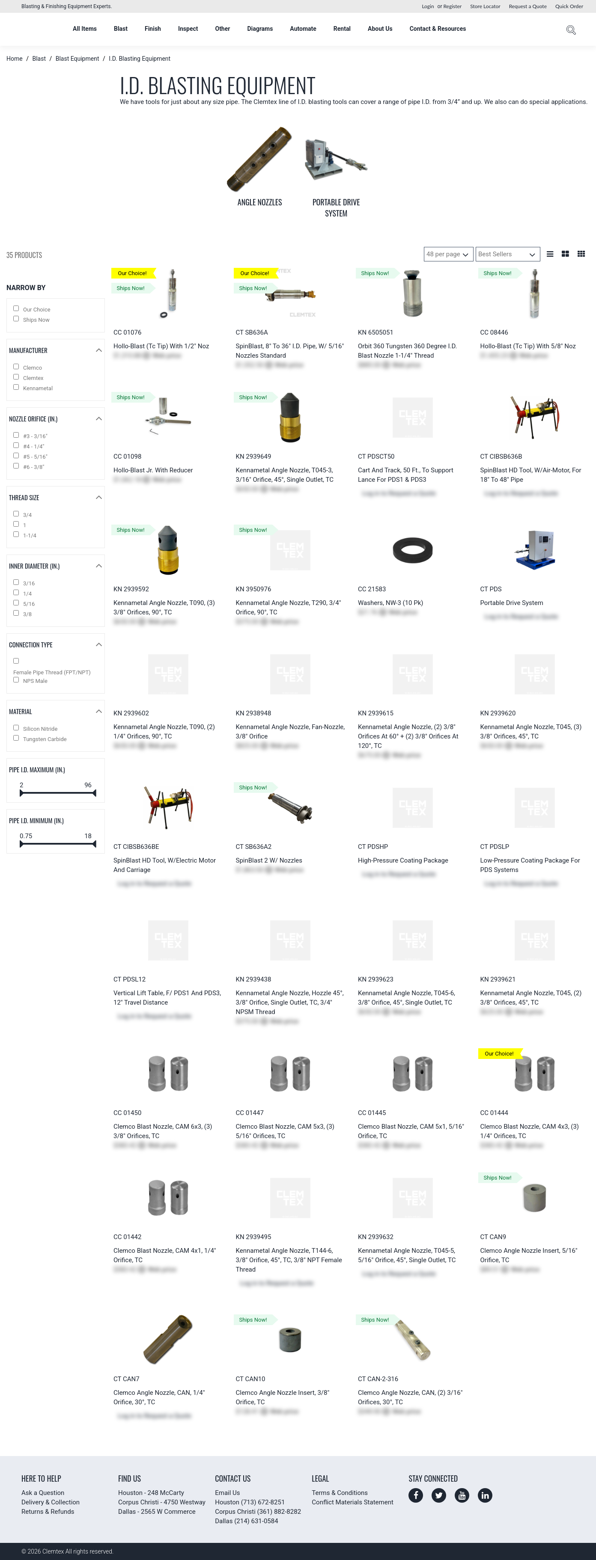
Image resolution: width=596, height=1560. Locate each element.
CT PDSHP (373, 847)
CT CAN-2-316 (378, 1379)
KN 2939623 (375, 979)
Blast (121, 28)
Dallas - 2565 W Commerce (157, 1512)
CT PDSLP (495, 847)
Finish (153, 28)
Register (452, 6)
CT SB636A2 (254, 847)
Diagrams (260, 28)
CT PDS (491, 589)
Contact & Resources (438, 28)
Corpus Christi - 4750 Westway (162, 1502)
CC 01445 (372, 1113)
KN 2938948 (253, 713)
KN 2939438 (253, 979)
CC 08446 (494, 332)
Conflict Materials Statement (352, 1502)
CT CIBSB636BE (136, 847)
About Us (380, 28)
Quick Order (569, 6)
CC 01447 (250, 1113)
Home (15, 58)
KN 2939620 (498, 713)
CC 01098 (127, 456)
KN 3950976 (253, 589)
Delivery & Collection (50, 1502)
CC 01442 (127, 1237)
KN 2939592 (131, 589)
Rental (342, 28)
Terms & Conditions (340, 1493)
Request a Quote (528, 6)
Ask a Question (42, 1493)
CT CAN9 (493, 1237)
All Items (85, 28)
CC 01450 (127, 1113)
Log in (371, 493)
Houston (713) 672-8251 (250, 1502)
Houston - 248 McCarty (151, 1493)
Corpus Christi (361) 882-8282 (258, 1512)
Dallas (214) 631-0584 (246, 1521)
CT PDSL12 (129, 979)
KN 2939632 (375, 1237)
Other (222, 28)
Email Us (227, 1493)
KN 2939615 (375, 713)
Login (428, 6)
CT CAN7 (126, 1379)
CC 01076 (127, 332)
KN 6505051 (375, 332)
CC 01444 (494, 1113)
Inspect (188, 28)
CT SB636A (252, 332)
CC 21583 (372, 589)
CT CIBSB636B (501, 456)
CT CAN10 (250, 1379)
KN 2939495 (253, 1237)
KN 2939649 (253, 456)
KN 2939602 (131, 713)
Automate (303, 28)
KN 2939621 (498, 979)
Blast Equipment (77, 58)
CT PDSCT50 (376, 456)
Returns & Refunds (47, 1512)
